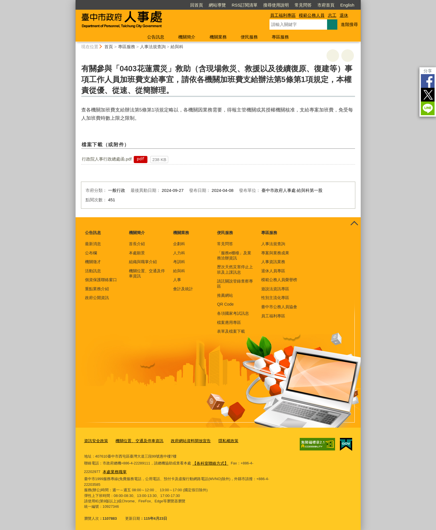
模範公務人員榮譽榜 (279, 279)
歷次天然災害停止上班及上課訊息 (235, 269)
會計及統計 (183, 289)
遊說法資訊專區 (275, 289)
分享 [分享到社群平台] (427, 71)
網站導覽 (217, 5)
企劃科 (179, 243)
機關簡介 (186, 36)
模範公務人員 (312, 15)
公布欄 (91, 253)
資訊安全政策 (95, 440)
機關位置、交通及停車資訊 (147, 273)
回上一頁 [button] (347, 55)
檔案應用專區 (229, 322)
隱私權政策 (219, 440)
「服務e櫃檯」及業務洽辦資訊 (234, 255)
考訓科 (179, 261)
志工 (332, 15)
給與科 (177, 46)
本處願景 (137, 253)
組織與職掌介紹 (143, 261)
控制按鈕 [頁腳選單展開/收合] (354, 223)
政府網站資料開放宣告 (184, 440)
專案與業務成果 (275, 253)
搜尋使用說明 (276, 5)
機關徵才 (93, 261)
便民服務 (249, 36)
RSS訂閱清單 (244, 5)
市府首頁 (325, 5)
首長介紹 (137, 243)
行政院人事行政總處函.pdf (107, 159)
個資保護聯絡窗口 (101, 279)
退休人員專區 (273, 271)
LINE (428, 108)
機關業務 (218, 36)
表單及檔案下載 (231, 331)
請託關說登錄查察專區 (235, 284)
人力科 (179, 253)
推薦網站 (225, 295)
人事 (177, 279)
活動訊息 (93, 271)
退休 (344, 15)
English (347, 5)
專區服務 (280, 36)
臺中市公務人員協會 (279, 306)
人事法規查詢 (153, 46)
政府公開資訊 (97, 297)
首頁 (108, 46)
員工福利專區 (283, 15)
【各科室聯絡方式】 (209, 462)
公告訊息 (155, 36)
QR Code (225, 304)
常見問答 (303, 5)
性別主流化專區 (275, 297)
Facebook (428, 81)
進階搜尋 (349, 24)
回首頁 (196, 5)
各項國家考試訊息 (233, 313)
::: (73, 2)
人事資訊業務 (273, 261)
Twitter (428, 94)
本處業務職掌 (97, 470)
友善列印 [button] (333, 55)
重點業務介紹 (97, 289)
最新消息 (93, 243)
